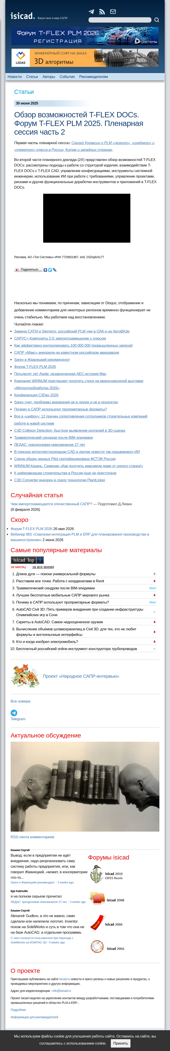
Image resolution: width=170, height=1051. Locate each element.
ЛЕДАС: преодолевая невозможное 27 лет (49, 445)
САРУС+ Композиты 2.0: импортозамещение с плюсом (60, 338)
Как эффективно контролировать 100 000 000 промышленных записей (73, 345)
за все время (43, 567)
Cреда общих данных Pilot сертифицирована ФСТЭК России (65, 459)
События (67, 77)
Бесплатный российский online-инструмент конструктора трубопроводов (76, 649)
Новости (14, 77)
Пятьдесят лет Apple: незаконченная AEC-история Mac (60, 374)
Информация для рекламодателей (34, 1017)
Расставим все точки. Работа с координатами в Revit (60, 581)
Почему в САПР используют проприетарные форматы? (60, 409)
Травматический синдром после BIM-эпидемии (53, 437)
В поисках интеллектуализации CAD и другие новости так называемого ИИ (77, 452)
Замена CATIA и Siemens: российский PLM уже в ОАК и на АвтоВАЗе (71, 331)
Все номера (20, 701)
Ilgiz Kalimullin (19, 891)
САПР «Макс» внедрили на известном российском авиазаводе (66, 352)
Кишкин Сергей (20, 850)
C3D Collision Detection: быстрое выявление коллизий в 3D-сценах (69, 430)
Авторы (48, 77)
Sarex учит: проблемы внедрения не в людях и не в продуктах (66, 402)
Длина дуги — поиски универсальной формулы (55, 574)
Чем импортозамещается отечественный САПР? (51, 504)
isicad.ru (64, 979)
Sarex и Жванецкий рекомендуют (42, 360)
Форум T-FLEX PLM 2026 (35, 367)
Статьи (32, 77)
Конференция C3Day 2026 (36, 395)
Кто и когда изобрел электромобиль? (47, 642)
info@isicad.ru (61, 991)
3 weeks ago (65, 882)
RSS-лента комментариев (32, 837)
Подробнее (18, 1010)
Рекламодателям (93, 77)
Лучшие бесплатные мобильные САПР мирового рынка (62, 595)
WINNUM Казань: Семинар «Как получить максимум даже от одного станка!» (78, 466)
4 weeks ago (57, 942)
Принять (120, 1043)
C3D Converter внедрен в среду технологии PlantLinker (59, 480)
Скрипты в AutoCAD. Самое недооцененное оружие (59, 622)
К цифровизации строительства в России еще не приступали (65, 473)
